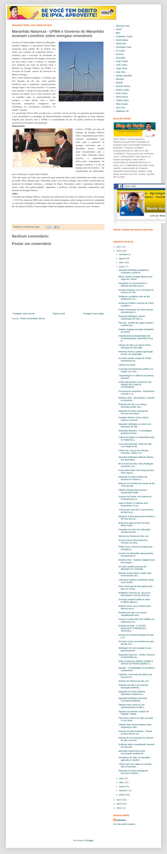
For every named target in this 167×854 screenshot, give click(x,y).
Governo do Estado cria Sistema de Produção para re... (135, 497)
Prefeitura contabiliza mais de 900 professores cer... (134, 297)
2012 (119, 808)
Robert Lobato (122, 90)
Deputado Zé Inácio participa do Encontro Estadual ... (133, 771)
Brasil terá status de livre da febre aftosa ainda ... (134, 524)
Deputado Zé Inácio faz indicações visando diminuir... (135, 530)
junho (122, 266)
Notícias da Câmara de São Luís (134, 536)
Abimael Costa (123, 26)
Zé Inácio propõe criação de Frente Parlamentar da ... (135, 359)
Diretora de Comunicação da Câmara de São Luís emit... (136, 739)
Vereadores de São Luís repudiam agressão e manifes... (134, 758)
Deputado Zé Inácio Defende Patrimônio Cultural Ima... (132, 692)
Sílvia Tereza (122, 97)
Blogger (89, 840)
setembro (123, 254)
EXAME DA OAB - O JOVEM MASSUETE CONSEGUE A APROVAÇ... (133, 628)
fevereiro (123, 790)
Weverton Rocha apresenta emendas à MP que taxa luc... (137, 517)
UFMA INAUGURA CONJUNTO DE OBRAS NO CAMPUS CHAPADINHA (135, 384)
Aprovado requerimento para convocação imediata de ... (132, 752)
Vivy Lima (120, 107)
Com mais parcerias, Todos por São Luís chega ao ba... (135, 445)
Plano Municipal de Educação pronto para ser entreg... (136, 587)
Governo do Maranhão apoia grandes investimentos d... (136, 554)
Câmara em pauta (127, 365)
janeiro (122, 795)
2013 (119, 804)
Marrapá (120, 79)
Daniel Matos (122, 40)
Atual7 (119, 29)
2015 (119, 251)
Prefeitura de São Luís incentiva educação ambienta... (133, 686)
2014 (119, 800)
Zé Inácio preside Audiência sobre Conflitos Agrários (134, 600)
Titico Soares (122, 104)
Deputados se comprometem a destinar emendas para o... (133, 284)
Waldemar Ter (122, 111)
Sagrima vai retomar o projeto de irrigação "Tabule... (134, 712)
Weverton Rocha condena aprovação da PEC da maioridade (136, 352)
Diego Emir (121, 43)
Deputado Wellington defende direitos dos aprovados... (136, 458)
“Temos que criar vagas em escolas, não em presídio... (135, 765)
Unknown (121, 820)
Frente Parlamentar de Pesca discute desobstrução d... (136, 310)
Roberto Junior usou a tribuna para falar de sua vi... (135, 607)
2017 (119, 247)
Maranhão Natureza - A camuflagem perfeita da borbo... (135, 431)
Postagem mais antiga (93, 313)
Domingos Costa (124, 47)
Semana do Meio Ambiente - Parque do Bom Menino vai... (135, 732)
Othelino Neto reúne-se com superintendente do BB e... (132, 706)
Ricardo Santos (123, 86)
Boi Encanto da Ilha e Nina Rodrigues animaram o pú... (136, 464)
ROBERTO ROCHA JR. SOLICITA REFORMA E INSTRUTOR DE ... (135, 594)
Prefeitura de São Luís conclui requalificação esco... (132, 613)
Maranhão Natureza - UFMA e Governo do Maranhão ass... (137, 656)
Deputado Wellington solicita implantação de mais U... (132, 317)
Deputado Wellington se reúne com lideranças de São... (135, 425)
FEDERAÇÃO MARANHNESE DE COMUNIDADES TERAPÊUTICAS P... (136, 338)
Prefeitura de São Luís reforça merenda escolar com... (132, 405)
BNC (118, 33)
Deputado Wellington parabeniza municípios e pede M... (134, 271)
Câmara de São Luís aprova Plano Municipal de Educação (135, 346)
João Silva (121, 72)
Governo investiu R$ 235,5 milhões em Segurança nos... (136, 620)
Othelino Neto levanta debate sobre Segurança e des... (135, 725)
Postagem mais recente (24, 313)
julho (121, 262)
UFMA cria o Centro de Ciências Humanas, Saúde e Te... (133, 451)
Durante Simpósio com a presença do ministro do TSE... (136, 291)
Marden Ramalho (124, 75)
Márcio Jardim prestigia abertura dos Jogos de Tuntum (135, 277)
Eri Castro (120, 50)
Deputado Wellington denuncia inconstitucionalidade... (133, 699)
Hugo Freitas (122, 61)
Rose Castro (122, 93)
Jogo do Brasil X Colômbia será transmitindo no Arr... (133, 504)
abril (121, 782)
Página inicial (59, 313)
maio (121, 778)
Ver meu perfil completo (124, 824)
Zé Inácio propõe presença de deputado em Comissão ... (132, 567)
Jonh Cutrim (121, 65)
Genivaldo (120, 58)
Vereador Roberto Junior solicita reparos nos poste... (133, 418)
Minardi (119, 82)
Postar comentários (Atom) (32, 318)
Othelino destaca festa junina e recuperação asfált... (133, 491)
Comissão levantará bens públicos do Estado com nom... (136, 370)
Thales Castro (122, 100)
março (122, 786)
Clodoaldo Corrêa (124, 36)
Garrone (120, 54)
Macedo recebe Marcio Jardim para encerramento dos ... (135, 574)
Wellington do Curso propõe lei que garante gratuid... (135, 649)
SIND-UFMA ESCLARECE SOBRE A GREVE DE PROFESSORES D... (136, 662)
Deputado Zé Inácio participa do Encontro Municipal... (133, 412)
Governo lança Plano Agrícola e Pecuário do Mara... (133, 541)
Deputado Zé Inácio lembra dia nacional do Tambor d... (133, 478)
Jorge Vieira (121, 68)
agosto (122, 258)
